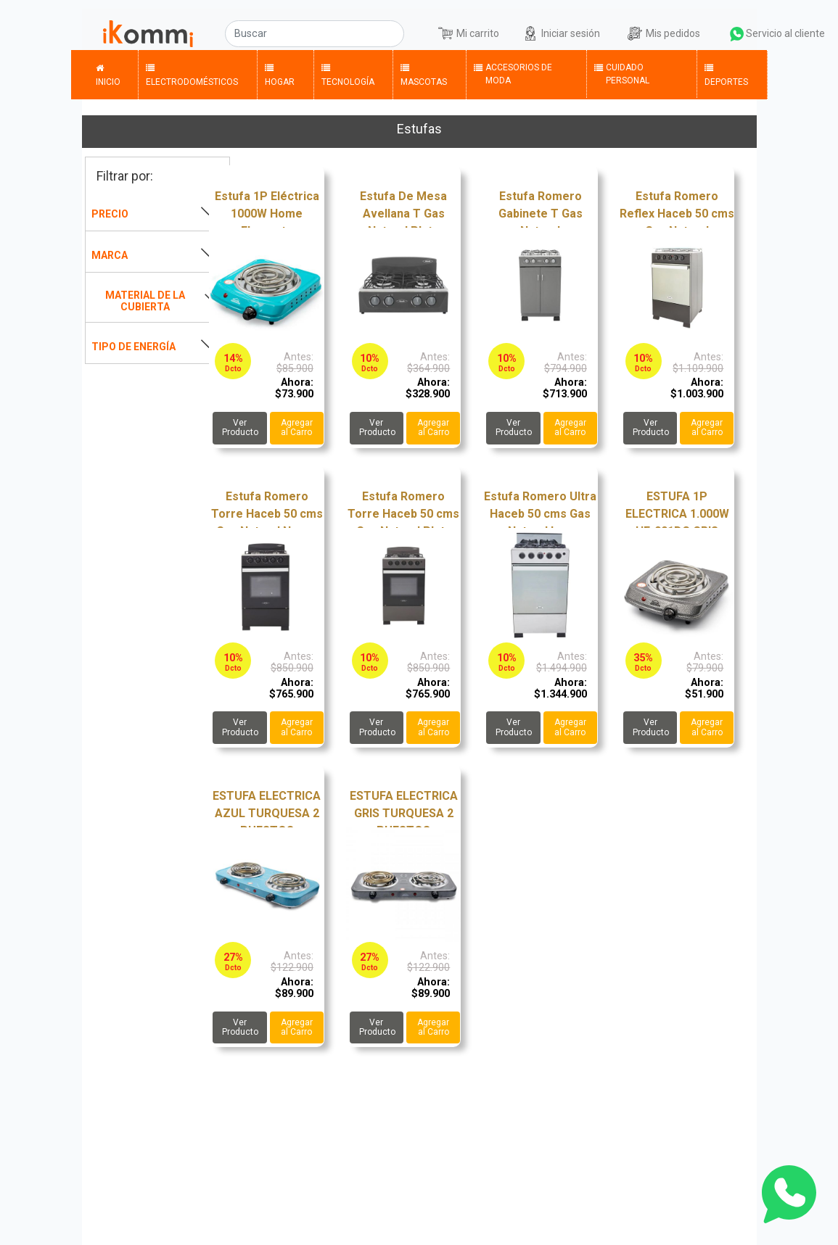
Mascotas (423, 74)
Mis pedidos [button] (673, 33)
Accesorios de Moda (513, 73)
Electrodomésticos (192, 74)
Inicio (108, 74)
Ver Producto (240, 427)
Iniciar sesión (581, 32)
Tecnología (347, 74)
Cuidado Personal (621, 73)
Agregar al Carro (297, 427)
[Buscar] (315, 33)
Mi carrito (477, 33)
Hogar (280, 74)
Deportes (726, 74)
